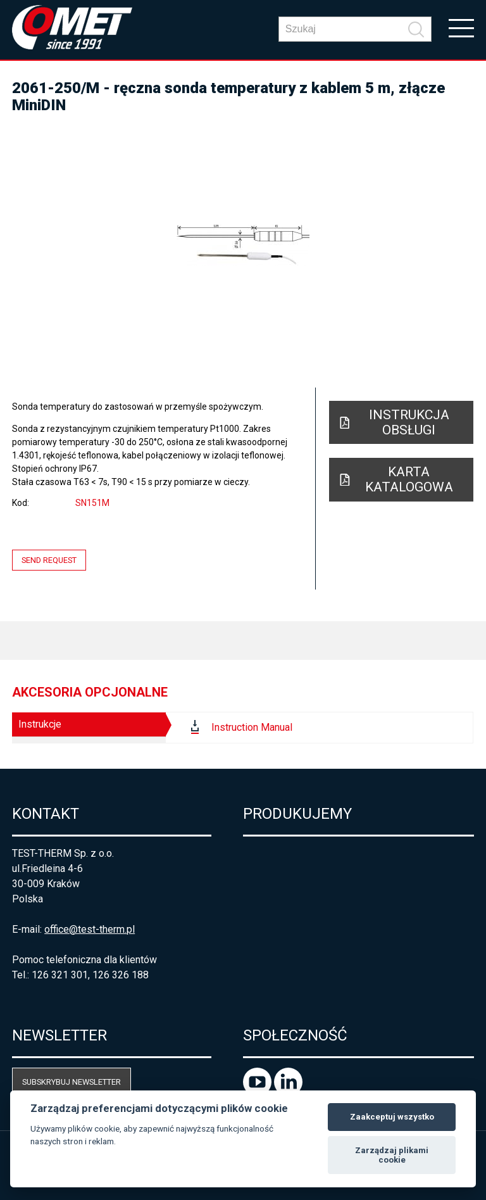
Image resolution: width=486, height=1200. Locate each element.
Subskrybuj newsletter (71, 1082)
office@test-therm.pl (89, 929)
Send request (49, 560)
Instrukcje (39, 724)
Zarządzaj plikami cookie (391, 1155)
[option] (243, 245)
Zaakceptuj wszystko (392, 1116)
